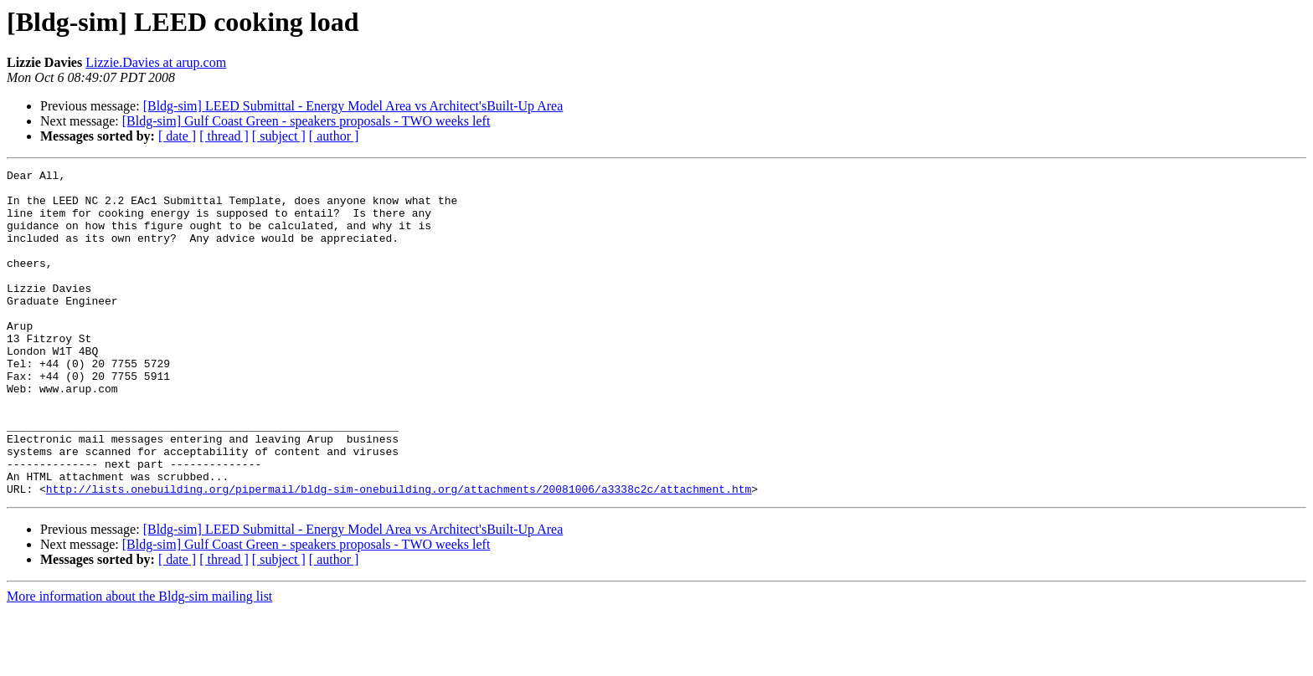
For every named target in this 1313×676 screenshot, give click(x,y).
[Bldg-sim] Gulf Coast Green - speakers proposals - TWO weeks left (306, 121)
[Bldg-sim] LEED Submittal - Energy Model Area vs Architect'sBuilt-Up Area (353, 106)
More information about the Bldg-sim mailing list (139, 661)
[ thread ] (224, 136)
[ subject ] (279, 136)
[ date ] (177, 136)
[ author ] (334, 136)
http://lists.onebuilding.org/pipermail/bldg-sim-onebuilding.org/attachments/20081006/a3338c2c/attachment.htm (398, 553)
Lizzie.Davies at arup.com (155, 62)
